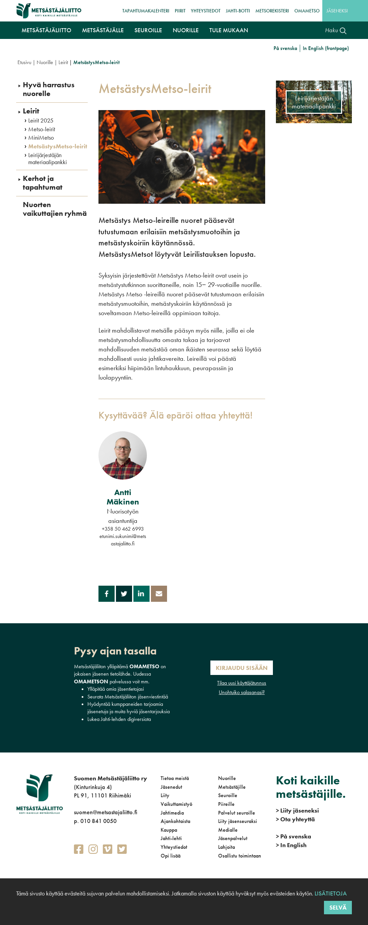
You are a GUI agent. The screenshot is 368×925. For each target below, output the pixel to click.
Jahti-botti (238, 11)
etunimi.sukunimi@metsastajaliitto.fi (122, 540)
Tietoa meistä (175, 778)
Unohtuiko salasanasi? (242, 692)
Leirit (63, 62)
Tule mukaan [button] (228, 30)
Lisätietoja (330, 893)
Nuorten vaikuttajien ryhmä (55, 209)
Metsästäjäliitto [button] (46, 30)
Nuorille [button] (186, 30)
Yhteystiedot (205, 11)
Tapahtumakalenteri (145, 11)
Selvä (337, 907)
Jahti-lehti (171, 838)
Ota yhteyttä (295, 819)
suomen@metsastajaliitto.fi (105, 812)
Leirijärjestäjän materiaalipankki (47, 158)
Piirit (180, 11)
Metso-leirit (41, 129)
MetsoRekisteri (272, 11)
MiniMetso (41, 137)
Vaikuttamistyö (176, 804)
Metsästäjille (232, 786)
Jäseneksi (337, 11)
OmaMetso (307, 11)
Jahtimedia (172, 812)
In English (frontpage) (326, 48)
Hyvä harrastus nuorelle (49, 89)
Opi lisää (170, 855)
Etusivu (24, 62)
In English (291, 845)
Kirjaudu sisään (242, 668)
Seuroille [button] (148, 30)
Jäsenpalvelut (232, 838)
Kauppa (169, 829)
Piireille (226, 804)
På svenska (285, 48)
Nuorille (45, 62)
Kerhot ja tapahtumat (43, 183)
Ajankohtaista (175, 821)
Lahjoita (226, 846)
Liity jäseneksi (297, 810)
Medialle (228, 829)
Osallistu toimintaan (239, 855)
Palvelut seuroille (236, 812)
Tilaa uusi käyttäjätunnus (241, 682)
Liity (165, 795)
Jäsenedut (171, 786)
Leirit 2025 (40, 120)
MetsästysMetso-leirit (57, 146)
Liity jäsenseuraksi (237, 821)
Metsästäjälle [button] (103, 30)
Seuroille (227, 795)
